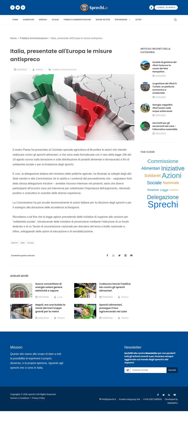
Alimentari (150, 168)
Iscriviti (172, 370)
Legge (164, 190)
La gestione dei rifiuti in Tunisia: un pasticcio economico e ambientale (164, 88)
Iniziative (173, 168)
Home (13, 38)
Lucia (58, 297)
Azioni (172, 175)
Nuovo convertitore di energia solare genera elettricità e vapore (48, 287)
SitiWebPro (172, 403)
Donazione (153, 190)
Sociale (154, 182)
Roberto (37, 69)
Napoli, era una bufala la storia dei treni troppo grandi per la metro (50, 308)
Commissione (162, 161)
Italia (23, 243)
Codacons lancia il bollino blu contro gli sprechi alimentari (115, 287)
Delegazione (163, 197)
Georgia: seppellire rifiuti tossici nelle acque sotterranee (162, 108)
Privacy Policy (38, 398)
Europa (30, 243)
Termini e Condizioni (19, 398)
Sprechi (14, 243)
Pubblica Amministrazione (34, 38)
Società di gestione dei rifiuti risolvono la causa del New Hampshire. (164, 67)
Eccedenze (174, 190)
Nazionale (171, 183)
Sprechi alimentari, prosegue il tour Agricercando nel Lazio (113, 308)
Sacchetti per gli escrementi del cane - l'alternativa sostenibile (164, 126)
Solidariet (152, 175)
